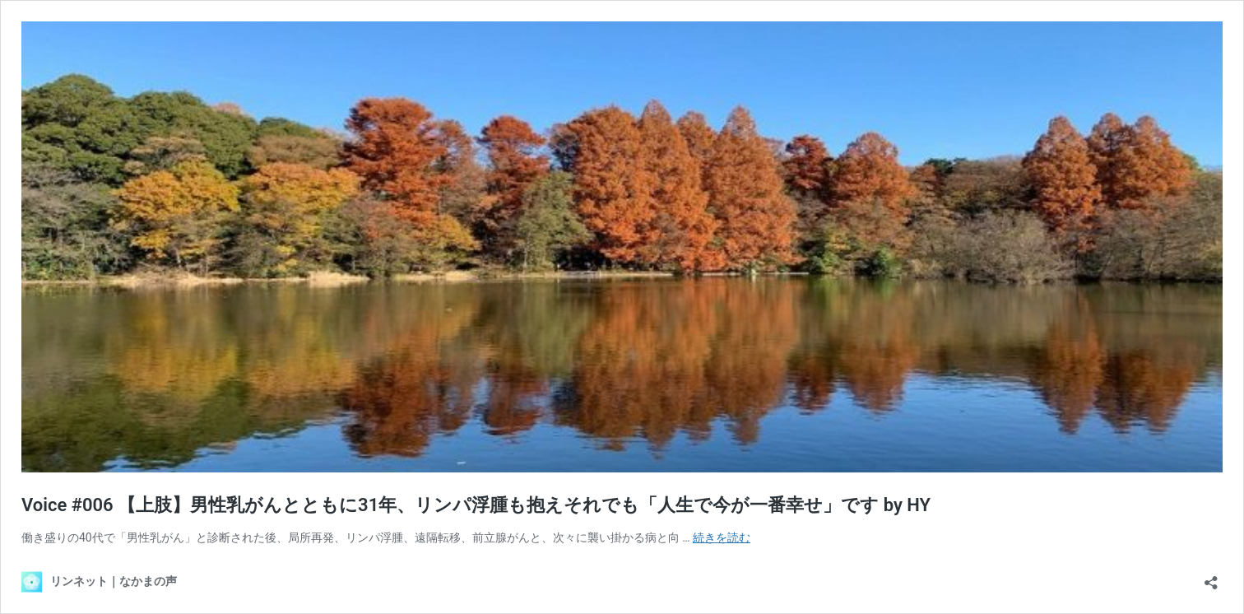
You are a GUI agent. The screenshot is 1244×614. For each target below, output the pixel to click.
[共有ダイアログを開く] (1211, 577)
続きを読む (721, 537)
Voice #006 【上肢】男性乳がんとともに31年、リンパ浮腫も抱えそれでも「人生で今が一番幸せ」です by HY (476, 505)
